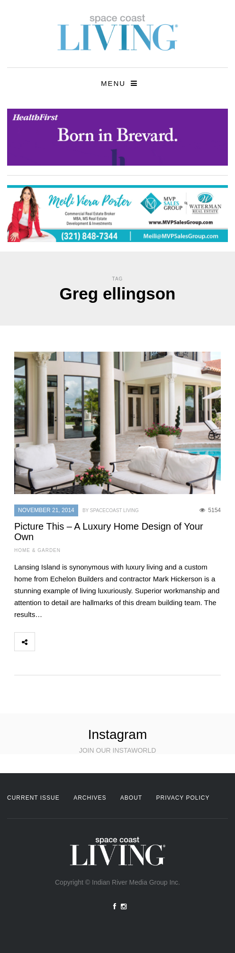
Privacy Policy (183, 797)
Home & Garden (37, 550)
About (131, 797)
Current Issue (33, 797)
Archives (89, 797)
